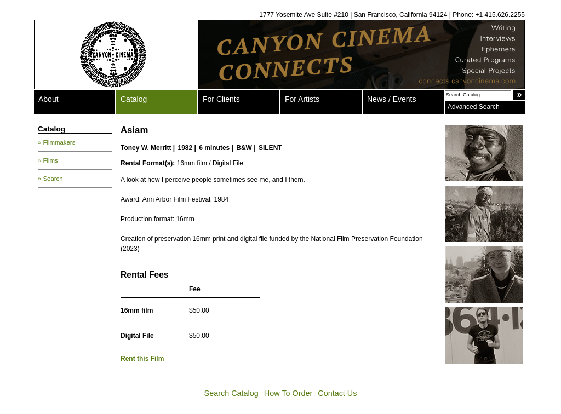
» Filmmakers (56, 142)
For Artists (302, 99)
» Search (50, 178)
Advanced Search (474, 107)
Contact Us (337, 393)
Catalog (134, 99)
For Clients (221, 99)
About (48, 99)
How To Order (288, 393)
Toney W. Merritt (146, 148)
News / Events (391, 99)
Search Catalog (231, 393)
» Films (48, 160)
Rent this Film (142, 359)
